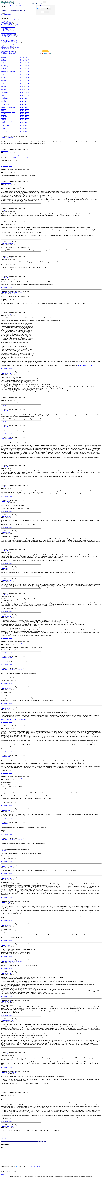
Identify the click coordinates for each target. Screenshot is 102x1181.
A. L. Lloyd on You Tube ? (6, 22)
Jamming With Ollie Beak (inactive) (8, 71)
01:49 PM (27, 106)
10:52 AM (27, 80)
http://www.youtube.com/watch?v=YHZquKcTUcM (13, 719)
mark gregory (3, 72)
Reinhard (3, 90)
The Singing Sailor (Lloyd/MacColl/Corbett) (9, 24)
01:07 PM (27, 100)
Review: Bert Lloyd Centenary (7, 48)
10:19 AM (27, 74)
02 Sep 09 (22, 57)
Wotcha (2, 110)
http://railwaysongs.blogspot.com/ (85, 365)
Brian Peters (3, 65)
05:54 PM (27, 122)
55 (13, 21)
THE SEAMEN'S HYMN (6, 14)
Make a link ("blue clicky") (35, 1170)
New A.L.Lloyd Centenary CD (7, 46)
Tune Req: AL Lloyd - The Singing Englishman (10, 47)
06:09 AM (27, 59)
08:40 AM (27, 62)
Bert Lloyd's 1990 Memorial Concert (8, 53)
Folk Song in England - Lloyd (7, 21)
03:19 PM (27, 110)
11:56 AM (27, 89)
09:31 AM (27, 66)
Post (1, 146)
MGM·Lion (3, 106)
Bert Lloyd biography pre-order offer (8, 40)
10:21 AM (27, 75)
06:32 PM (27, 125)
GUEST (2, 59)
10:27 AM (27, 78)
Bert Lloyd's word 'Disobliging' (7, 30)
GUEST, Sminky (4, 68)
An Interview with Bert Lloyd (6, 28)
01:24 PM (27, 104)
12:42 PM (27, 92)
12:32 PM (27, 90)
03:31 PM (27, 112)
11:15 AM (27, 84)
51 (15, 39)
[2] (6, 6)
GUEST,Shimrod (4, 57)
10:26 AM (27, 77)
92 (16, 41)
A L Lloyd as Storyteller (5, 29)
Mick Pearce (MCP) (5, 125)
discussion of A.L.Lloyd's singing (7, 25)
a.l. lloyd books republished (6, 45)
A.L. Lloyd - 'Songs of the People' (7, 34)
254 (12, 23)
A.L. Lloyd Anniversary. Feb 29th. (7, 51)
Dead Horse (3, 119)
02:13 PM (27, 109)
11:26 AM (27, 86)
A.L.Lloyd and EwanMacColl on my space (9, 50)
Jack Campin (3, 86)
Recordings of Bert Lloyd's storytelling (8, 52)
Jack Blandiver (4, 80)
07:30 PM (27, 128)
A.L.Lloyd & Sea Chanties (6, 23)
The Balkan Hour (5, 850)
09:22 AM (27, 65)
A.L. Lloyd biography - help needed (8, 36)
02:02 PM (27, 107)
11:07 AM (27, 81)
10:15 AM (27, 72)
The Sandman (3, 62)
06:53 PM (27, 127)
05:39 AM (27, 57)
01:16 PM (27, 101)
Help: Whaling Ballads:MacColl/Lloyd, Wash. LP (10, 42)
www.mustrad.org (15, 155)
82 (14, 25)
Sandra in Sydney (4, 131)
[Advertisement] (45, 25)
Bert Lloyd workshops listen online (8, 27)
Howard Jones (4, 116)
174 (17, 35)
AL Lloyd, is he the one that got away (8, 35)
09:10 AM (27, 63)
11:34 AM (27, 87)
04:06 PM (27, 116)
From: (2, 137)
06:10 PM (27, 124)
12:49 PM (27, 94)
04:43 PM (27, 119)
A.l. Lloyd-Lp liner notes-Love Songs (8, 33)
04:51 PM (27, 121)
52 (16, 40)
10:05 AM (27, 71)
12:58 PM (27, 95)
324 (17, 19)
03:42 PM (27, 113)
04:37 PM (27, 118)
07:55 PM (27, 131)
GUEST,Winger (4, 113)
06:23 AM (27, 60)
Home (19, 5)
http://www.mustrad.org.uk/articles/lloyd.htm (25, 157)
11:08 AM (27, 83)
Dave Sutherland (4, 92)
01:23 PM (27, 103)
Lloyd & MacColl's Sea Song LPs (7, 39)
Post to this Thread (14, 5)
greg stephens (3, 63)
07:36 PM (27, 130)
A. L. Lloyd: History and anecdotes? (8, 41)
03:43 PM (27, 115)
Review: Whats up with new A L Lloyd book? (10, 37)
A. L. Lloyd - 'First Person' (6, 31)
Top (4, 146)
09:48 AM (27, 69)
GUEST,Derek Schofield (6, 104)
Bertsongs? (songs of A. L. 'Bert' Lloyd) (8, 19)
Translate (10, 146)
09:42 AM (27, 68)
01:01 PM (27, 98)
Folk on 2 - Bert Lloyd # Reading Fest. (8, 44)
